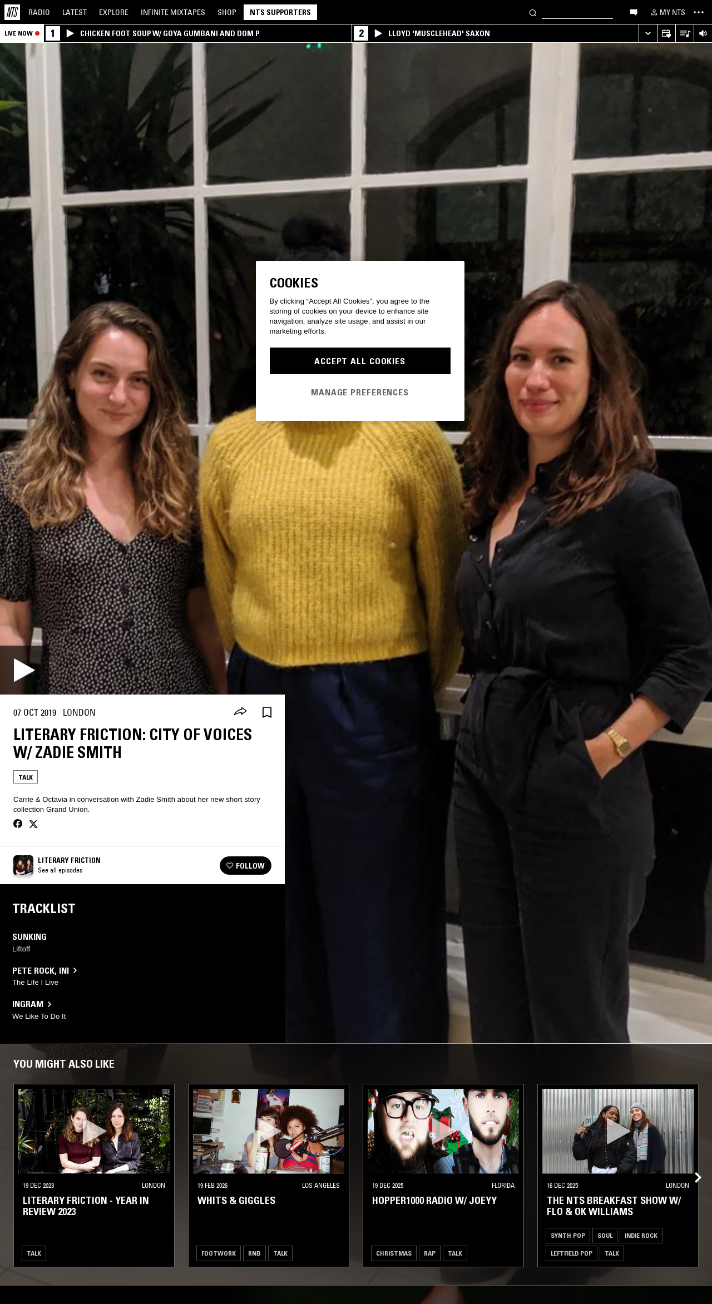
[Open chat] (633, 11)
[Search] (533, 12)
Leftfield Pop (571, 1253)
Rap (430, 1253)
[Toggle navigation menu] (699, 12)
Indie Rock (641, 1235)
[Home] (12, 12)
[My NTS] (667, 12)
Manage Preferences (360, 392)
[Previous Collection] (691, 1164)
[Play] (24, 670)
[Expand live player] (648, 33)
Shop (226, 12)
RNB (254, 1253)
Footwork (218, 1253)
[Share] (240, 712)
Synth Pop (568, 1235)
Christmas (394, 1253)
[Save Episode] (267, 712)
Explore (113, 12)
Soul (604, 1235)
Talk (25, 777)
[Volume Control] (703, 33)
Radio (39, 12)
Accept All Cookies (360, 360)
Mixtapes (173, 12)
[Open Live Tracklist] (684, 33)
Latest (74, 12)
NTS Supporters (280, 12)
